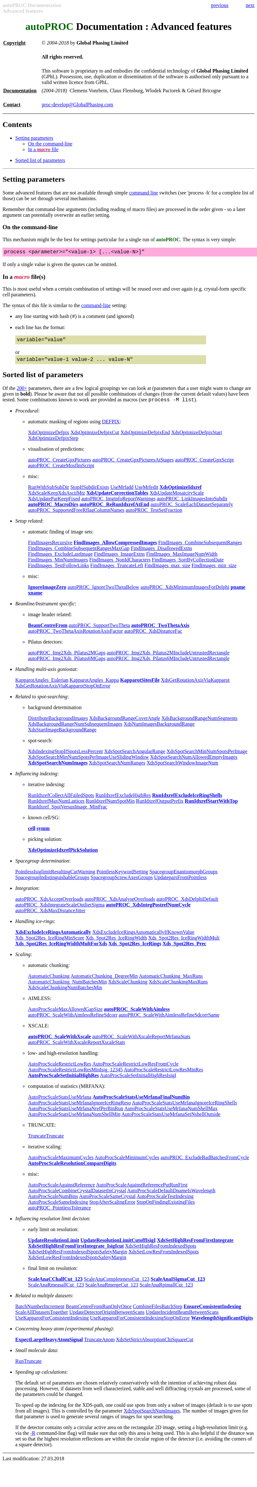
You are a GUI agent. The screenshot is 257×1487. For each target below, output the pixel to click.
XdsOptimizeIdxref (181, 493)
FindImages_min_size (213, 571)
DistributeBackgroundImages (58, 724)
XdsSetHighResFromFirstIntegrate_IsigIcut (76, 1251)
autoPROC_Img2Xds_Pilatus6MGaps (67, 664)
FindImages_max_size (167, 571)
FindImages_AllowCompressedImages (115, 548)
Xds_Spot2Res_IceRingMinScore (49, 943)
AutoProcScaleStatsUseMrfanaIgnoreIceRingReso (79, 1108)
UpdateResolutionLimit (53, 1246)
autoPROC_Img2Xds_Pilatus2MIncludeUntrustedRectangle (168, 658)
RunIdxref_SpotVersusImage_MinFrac (67, 812)
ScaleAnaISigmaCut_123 (178, 1284)
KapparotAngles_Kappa (94, 685)
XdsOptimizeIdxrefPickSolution (63, 855)
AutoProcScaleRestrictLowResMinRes (163, 1075)
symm (43, 834)
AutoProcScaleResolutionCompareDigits (72, 1169)
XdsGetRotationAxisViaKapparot (195, 685)
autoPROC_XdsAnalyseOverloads (120, 904)
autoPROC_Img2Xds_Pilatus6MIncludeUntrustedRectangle (168, 664)
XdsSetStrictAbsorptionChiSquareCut (154, 1345)
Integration (26, 894)
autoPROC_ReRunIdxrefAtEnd (114, 510)
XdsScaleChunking (128, 987)
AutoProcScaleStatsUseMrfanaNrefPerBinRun (75, 1114)
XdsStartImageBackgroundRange (62, 735)
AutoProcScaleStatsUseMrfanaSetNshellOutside (171, 1120)
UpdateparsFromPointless (180, 883)
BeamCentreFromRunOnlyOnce (99, 1312)
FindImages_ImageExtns (119, 559)
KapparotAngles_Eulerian (41, 685)
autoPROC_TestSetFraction (154, 515)
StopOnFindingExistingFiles (165, 1207)
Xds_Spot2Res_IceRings (134, 949)
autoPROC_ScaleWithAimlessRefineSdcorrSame (169, 1020)
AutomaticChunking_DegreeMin (104, 981)
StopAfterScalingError (112, 1207)
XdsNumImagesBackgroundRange (159, 729)
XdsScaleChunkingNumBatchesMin (65, 993)
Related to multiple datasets (43, 1301)
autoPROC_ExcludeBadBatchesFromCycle (205, 1163)
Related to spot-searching (41, 702)
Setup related (28, 526)
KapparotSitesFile (140, 685)
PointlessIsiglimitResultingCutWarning (55, 877)
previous (219, 5)
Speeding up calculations (40, 1377)
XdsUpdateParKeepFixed (54, 504)
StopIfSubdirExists (89, 493)
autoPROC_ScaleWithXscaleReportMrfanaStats (141, 1042)
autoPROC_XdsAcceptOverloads (49, 904)
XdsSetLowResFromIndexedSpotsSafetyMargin (77, 1263)
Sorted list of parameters (40, 160)
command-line (96, 306)
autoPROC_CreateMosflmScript (61, 471)
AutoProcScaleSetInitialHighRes (63, 1081)
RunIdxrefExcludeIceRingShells (187, 801)
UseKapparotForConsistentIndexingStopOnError (140, 1323)
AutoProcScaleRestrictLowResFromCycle (135, 1069)
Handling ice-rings (34, 927)
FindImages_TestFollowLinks (58, 571)
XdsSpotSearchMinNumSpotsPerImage (207, 757)
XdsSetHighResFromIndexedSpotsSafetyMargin (77, 1257)
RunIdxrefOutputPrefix (160, 806)
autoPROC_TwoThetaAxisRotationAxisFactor (75, 636)
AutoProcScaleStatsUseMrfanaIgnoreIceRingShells (184, 1108)
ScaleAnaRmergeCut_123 (111, 1290)
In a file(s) (24, 278)
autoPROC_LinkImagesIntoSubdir (192, 504)
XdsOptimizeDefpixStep (53, 444)
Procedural (26, 416)
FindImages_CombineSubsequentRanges (200, 548)
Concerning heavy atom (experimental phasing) (64, 1334)
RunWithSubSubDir (48, 493)
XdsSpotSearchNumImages (57, 768)
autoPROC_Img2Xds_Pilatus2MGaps (67, 658)
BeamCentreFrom (47, 631)
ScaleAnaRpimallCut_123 (166, 1290)
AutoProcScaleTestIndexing (164, 1202)
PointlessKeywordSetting (122, 877)
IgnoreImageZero (47, 593)
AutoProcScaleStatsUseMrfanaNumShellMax (171, 1114)
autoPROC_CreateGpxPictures (59, 465)
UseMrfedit (146, 493)
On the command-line (50, 143)
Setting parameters (34, 138)
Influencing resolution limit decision (52, 1224)
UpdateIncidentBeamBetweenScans (182, 1318)
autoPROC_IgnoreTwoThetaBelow (103, 593)
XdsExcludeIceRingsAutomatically (53, 938)
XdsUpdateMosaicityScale (176, 498)
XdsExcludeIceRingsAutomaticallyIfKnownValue (143, 938)
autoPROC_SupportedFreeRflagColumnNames (76, 515)
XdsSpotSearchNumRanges (117, 768)
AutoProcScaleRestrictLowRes (59, 1069)
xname (35, 598)
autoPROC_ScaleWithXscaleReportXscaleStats (76, 1048)
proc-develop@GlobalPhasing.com (77, 104)
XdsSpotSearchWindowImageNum (182, 768)
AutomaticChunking (49, 981)
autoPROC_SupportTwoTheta (99, 631)
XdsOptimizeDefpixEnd (145, 438)
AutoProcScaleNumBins (53, 1202)
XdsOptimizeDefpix (48, 438)
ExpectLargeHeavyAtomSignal (49, 1345)
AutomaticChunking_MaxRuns (171, 981)
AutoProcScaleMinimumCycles (126, 1163)
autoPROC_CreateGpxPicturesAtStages (133, 465)
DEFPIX (111, 427)
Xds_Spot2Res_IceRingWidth (116, 943)
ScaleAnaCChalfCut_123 (55, 1284)
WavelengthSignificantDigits (222, 1323)
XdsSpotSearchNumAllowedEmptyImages (194, 762)
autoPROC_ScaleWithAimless (137, 1015)
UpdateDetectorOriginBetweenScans (106, 1318)
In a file (43, 149)
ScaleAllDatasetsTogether (41, 1318)
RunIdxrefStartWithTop (211, 806)
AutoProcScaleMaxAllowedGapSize (65, 1015)
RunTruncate (28, 1367)
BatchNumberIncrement (40, 1312)
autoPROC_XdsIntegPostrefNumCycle (148, 910)
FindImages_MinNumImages (58, 565)
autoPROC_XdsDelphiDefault (187, 904)
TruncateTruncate (46, 1141)
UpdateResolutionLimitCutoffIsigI (118, 1246)
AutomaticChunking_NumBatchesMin (67, 987)
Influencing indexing (36, 779)
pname (238, 593)
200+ (22, 393)
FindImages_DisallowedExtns (161, 554)
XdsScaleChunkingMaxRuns (178, 987)
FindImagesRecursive (50, 548)
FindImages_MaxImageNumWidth (181, 559)
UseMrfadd (122, 493)
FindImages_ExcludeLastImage (60, 559)
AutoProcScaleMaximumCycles (61, 1163)
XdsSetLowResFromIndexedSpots (163, 1257)
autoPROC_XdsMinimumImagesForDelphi (185, 593)
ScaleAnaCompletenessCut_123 (116, 1284)
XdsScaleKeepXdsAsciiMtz (56, 498)
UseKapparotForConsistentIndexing (52, 1323)
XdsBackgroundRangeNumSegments (199, 724)
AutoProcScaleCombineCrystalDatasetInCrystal (77, 1196)
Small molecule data (36, 1356)
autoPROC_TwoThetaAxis (160, 631)
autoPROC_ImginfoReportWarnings (118, 504)
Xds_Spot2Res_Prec (184, 949)
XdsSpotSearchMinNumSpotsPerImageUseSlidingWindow (88, 762)
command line (143, 192)
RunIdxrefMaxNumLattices (56, 806)
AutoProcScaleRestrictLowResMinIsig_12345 (75, 1075)
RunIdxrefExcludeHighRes (123, 801)
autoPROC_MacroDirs (53, 510)
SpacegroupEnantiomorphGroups (183, 877)
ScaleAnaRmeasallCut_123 (56, 1290)
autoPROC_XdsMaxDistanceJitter (50, 916)
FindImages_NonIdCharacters (119, 565)
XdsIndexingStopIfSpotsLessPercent (65, 757)
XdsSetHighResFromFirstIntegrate (195, 1246)
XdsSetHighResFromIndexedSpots (160, 1251)
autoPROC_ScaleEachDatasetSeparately (191, 510)
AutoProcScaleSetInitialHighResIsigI (138, 1081)
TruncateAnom (99, 1345)
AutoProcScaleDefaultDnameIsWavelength (171, 1196)
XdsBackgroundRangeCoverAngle (124, 724)
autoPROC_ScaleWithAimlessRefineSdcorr (72, 1020)
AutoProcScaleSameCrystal (107, 1202)
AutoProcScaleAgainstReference (61, 1190)
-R (32, 1438)
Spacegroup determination (42, 866)
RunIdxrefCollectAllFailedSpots (61, 801)
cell (31, 834)
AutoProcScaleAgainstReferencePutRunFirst (142, 1190)
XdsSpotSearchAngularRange (134, 757)
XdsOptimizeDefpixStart (196, 438)
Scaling (23, 960)
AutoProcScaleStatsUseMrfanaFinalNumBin (141, 1102)
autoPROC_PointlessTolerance (59, 1213)
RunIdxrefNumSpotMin (110, 806)
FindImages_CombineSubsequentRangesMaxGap (78, 554)
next (250, 5)
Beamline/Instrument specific (45, 609)
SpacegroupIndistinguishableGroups (52, 883)
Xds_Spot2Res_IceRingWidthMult (183, 943)
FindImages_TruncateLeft (116, 571)
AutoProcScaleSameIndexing (58, 1207)
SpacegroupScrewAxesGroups (122, 883)
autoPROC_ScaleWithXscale (59, 1042)
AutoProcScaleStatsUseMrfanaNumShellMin (74, 1120)
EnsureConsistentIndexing (212, 1312)
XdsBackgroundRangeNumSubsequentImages (75, 729)
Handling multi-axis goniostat (45, 675)
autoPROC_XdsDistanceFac (153, 636)
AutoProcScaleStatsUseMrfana (59, 1102)
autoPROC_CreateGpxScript (204, 465)
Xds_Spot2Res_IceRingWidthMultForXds (61, 949)
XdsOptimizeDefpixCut (95, 438)
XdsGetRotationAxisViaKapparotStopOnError (62, 691)
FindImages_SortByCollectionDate (188, 565)
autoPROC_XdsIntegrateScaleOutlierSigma (60, 910)
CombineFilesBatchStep (158, 1312)
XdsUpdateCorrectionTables (118, 498)
